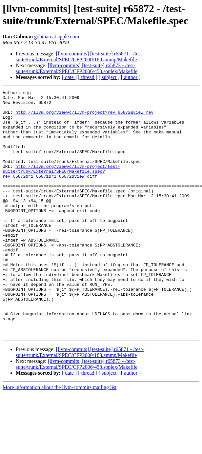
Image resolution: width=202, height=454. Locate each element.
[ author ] (131, 77)
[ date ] (69, 77)
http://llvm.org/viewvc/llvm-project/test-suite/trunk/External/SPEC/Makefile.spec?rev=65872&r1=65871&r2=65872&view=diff (61, 188)
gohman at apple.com (56, 36)
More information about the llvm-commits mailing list (60, 436)
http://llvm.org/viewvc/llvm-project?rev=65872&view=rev (84, 117)
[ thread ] (87, 77)
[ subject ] (109, 77)
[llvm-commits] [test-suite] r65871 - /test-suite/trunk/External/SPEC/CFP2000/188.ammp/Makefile (80, 56)
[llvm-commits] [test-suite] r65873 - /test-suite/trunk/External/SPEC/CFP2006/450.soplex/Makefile (76, 68)
